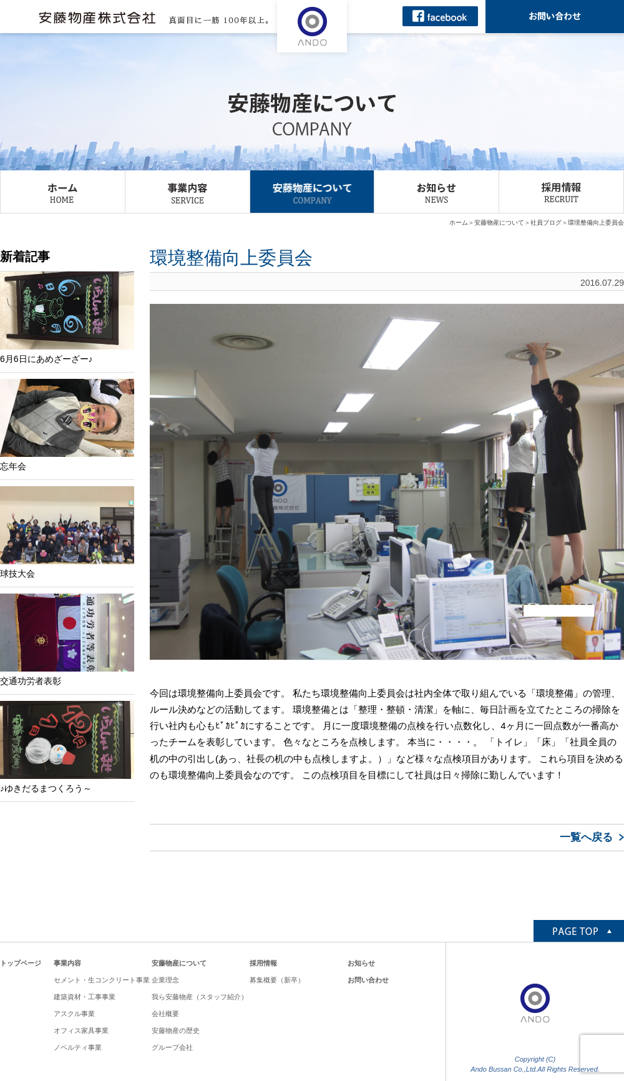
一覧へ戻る (586, 837)
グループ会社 (172, 1047)
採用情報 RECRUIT (561, 191)
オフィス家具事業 (81, 1030)
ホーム (458, 222)
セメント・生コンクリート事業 (102, 980)
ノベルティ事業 (78, 1047)
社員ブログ (546, 222)
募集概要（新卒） (277, 980)
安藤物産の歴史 (176, 1030)
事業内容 (67, 963)
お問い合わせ (368, 980)
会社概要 (165, 1013)
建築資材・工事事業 (84, 996)
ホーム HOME (63, 191)
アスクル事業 (74, 1013)
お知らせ (361, 963)
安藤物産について (499, 222)
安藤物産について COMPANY (312, 191)
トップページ (20, 963)
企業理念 (165, 980)
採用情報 (263, 963)
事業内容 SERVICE (187, 191)
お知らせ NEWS (436, 191)
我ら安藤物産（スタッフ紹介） (200, 996)
